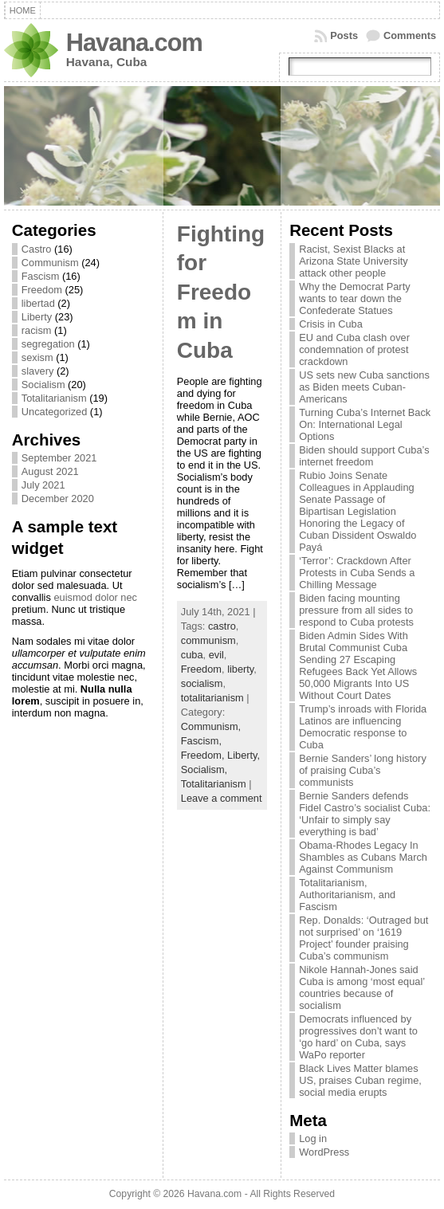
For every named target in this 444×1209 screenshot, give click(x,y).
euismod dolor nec (95, 597)
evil (216, 655)
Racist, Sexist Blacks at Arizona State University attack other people (353, 261)
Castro (37, 249)
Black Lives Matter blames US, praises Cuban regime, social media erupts (360, 1080)
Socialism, (204, 769)
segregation (48, 344)
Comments (409, 35)
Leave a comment (221, 798)
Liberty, (243, 755)
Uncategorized (55, 412)
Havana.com (134, 43)
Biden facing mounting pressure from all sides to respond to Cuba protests (356, 610)
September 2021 (59, 458)
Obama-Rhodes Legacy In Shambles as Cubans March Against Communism (363, 857)
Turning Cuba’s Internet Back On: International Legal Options (364, 424)
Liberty (37, 317)
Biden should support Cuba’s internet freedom (364, 456)
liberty (240, 669)
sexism (37, 357)
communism (208, 640)
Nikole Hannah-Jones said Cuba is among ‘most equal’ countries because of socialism (361, 987)
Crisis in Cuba (331, 324)
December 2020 (58, 498)
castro (222, 626)
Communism (50, 263)
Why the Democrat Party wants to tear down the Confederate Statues (354, 298)
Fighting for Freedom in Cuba (221, 292)
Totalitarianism (54, 398)
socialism (202, 683)
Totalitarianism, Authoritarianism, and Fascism (347, 895)
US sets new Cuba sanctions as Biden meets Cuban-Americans (364, 387)
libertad (38, 303)
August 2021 (50, 471)
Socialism (43, 385)
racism (37, 330)
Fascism (41, 276)
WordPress (324, 1152)
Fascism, (201, 741)
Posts (344, 35)
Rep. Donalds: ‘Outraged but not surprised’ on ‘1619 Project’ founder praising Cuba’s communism (363, 938)
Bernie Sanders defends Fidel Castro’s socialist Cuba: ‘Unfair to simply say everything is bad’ (364, 814)
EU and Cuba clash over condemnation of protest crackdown (354, 349)
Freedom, (204, 755)
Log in (313, 1138)
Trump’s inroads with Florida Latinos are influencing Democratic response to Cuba (362, 727)
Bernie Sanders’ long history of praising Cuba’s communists (362, 770)
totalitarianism (212, 698)
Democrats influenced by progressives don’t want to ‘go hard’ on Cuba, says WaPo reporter (358, 1037)
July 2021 (43, 485)
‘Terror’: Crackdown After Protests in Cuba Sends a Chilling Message (357, 573)
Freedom (42, 290)
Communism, (211, 726)
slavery (38, 371)
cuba (192, 655)
